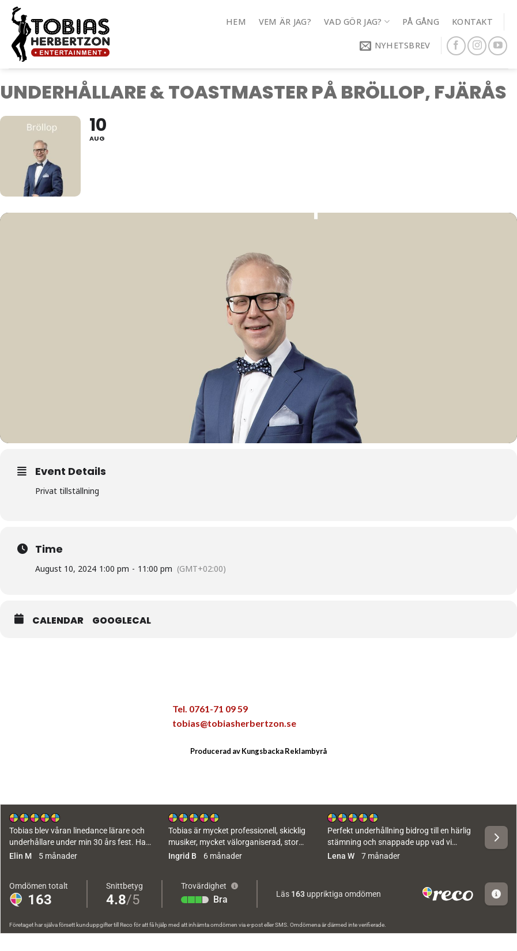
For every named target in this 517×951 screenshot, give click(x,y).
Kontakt (472, 21)
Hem (236, 21)
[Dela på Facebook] (38, 712)
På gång (420, 21)
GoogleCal (121, 621)
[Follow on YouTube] (497, 45)
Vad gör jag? (357, 22)
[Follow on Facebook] (456, 45)
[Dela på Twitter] (62, 712)
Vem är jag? (285, 21)
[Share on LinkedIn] (135, 712)
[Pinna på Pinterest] (111, 712)
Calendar (58, 621)
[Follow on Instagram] (476, 45)
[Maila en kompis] (86, 712)
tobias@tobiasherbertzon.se (234, 723)
